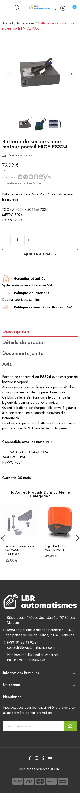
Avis (7, 364)
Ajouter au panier (40, 254)
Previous (8, 74)
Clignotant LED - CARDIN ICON (55, 548)
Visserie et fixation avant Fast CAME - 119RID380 (20, 550)
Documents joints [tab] (22, 353)
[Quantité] (17, 240)
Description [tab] (15, 331)
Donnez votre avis (20, 155)
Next (71, 74)
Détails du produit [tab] (23, 342)
